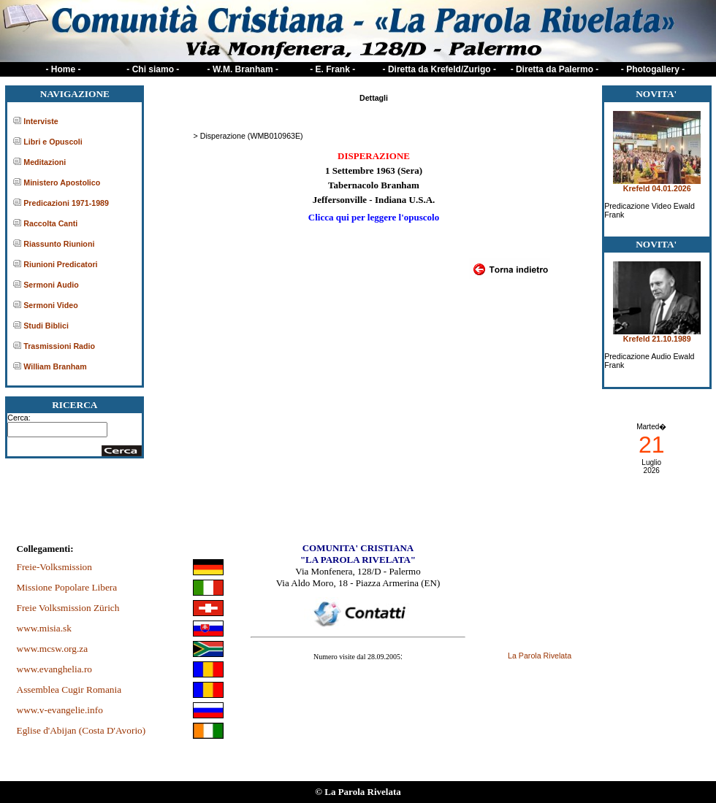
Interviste (40, 121)
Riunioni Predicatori (60, 264)
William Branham (54, 366)
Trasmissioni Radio (59, 346)
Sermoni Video (50, 305)
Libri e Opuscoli (53, 141)
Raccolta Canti (50, 223)
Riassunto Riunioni (58, 243)
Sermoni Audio (50, 284)
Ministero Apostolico (61, 182)
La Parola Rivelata (539, 655)
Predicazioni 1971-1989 (66, 203)
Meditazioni (44, 162)
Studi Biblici (46, 325)
